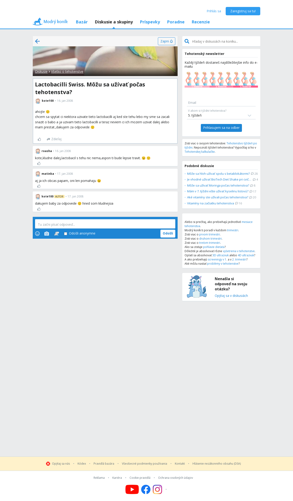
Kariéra (117, 478)
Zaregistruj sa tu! (243, 11)
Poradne (176, 22)
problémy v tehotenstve (222, 264)
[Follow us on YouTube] (132, 489)
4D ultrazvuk (246, 255)
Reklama (99, 478)
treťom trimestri (209, 243)
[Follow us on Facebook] (145, 489)
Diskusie (41, 71)
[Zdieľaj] (54, 139)
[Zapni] (166, 41)
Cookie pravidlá (140, 478)
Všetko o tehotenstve (67, 71)
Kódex (82, 464)
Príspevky (150, 22)
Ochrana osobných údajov (175, 478)
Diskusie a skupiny (114, 22)
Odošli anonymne (79, 233)
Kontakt (180, 464)
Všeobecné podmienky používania (144, 464)
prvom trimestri (209, 234)
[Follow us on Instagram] (160, 489)
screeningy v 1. (217, 259)
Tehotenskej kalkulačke (200, 152)
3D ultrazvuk (220, 255)
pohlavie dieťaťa (214, 247)
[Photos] (46, 234)
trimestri (232, 230)
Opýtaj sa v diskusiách (231, 296)
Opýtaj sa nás (61, 464)
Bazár (82, 22)
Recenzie (201, 22)
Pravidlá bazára (104, 464)
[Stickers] (56, 234)
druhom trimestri (210, 239)
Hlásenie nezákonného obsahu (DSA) (216, 464)
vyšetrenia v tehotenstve (239, 251)
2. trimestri (239, 259)
